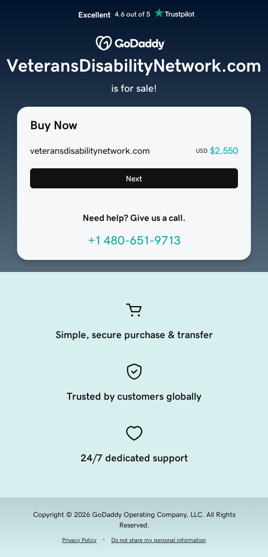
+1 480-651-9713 (134, 240)
